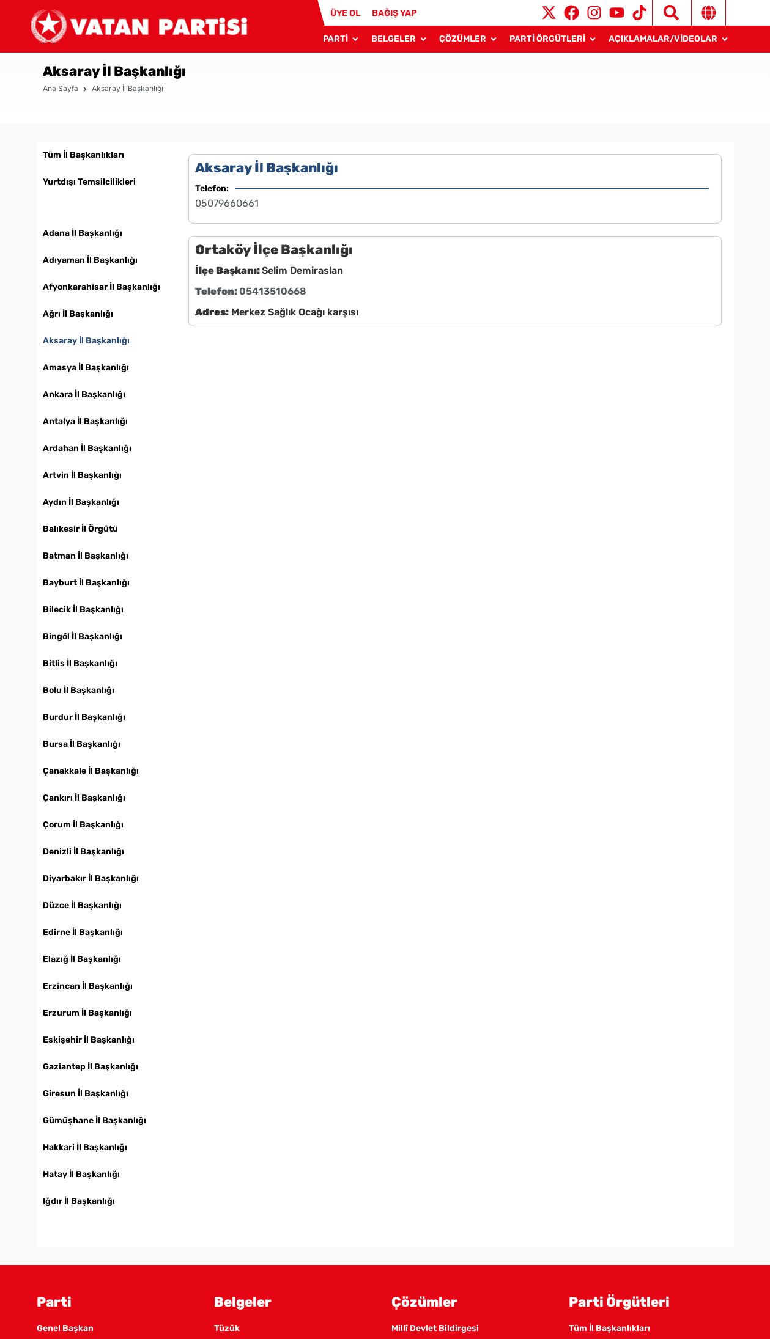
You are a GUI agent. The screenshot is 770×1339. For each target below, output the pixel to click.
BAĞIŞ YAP (393, 13)
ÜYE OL (345, 13)
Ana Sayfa (60, 103)
